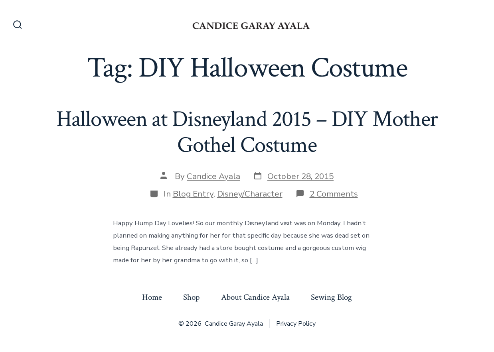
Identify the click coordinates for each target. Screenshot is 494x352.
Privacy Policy (296, 323)
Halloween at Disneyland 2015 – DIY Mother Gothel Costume (247, 132)
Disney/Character (250, 193)
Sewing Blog (331, 297)
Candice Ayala (213, 176)
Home (152, 297)
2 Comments (334, 193)
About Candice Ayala (255, 297)
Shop (191, 297)
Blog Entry (193, 193)
